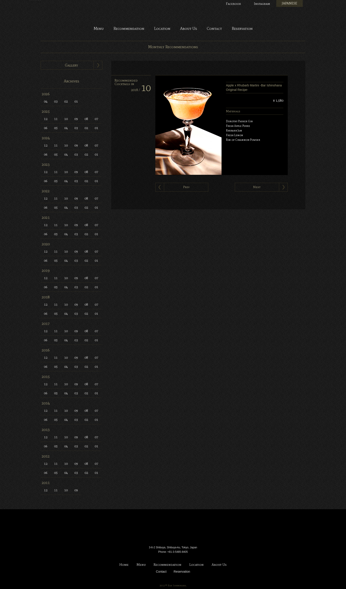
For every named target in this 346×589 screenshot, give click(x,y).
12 (45, 119)
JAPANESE (289, 3)
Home (124, 565)
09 (76, 119)
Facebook (233, 4)
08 (86, 119)
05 (56, 128)
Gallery (71, 65)
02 (66, 101)
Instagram (262, 4)
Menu (99, 29)
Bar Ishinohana (173, 528)
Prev (186, 187)
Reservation (242, 29)
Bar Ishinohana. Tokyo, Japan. (173, 13)
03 (56, 101)
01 (76, 101)
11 (56, 119)
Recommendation (128, 29)
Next (257, 187)
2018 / (141, 90)
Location (162, 29)
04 (45, 101)
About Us (188, 29)
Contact (214, 29)
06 (45, 128)
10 (66, 119)
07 (96, 119)
